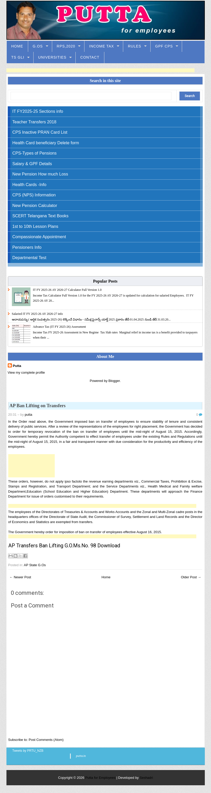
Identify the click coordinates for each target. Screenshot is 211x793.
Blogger (114, 381)
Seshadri (146, 778)
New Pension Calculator (34, 205)
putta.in (81, 756)
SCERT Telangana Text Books (40, 215)
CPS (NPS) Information (34, 195)
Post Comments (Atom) (46, 740)
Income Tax (101, 46)
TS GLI (17, 57)
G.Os (38, 46)
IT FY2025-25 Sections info (37, 111)
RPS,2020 (66, 46)
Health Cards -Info (29, 184)
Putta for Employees (100, 778)
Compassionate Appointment (39, 236)
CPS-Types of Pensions (34, 153)
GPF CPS (164, 46)
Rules (134, 46)
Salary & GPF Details (32, 163)
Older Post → (191, 577)
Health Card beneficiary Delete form (45, 142)
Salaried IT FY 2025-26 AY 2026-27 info (37, 314)
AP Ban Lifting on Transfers (38, 405)
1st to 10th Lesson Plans (35, 226)
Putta (17, 366)
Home (17, 46)
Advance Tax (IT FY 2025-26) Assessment (59, 327)
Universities (52, 57)
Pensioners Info (27, 247)
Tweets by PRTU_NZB (27, 750)
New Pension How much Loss (40, 174)
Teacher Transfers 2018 (34, 121)
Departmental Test (29, 257)
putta (28, 414)
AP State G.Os (35, 565)
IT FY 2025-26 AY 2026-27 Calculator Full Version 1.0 (67, 290)
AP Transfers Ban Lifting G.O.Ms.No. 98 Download (64, 545)
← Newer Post (20, 577)
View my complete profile (26, 372)
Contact (89, 57)
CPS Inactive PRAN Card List (39, 132)
